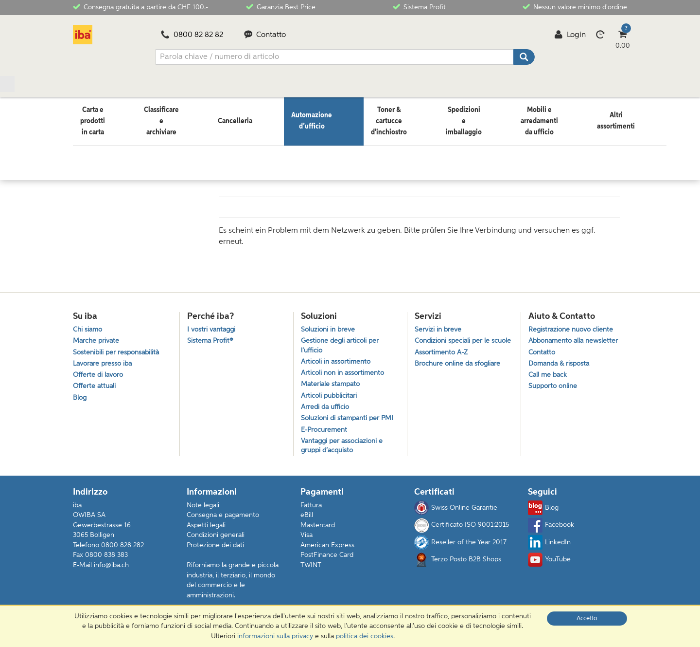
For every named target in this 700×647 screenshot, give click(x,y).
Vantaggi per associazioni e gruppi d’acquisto (344, 450)
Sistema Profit (419, 6)
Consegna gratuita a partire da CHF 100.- (140, 6)
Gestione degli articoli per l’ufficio (342, 341)
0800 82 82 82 (192, 35)
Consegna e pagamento (223, 520)
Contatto (265, 35)
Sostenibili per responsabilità (118, 347)
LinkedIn (549, 547)
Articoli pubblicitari (330, 395)
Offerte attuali (95, 384)
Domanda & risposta (561, 360)
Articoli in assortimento (337, 358)
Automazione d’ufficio (133, 144)
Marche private (97, 335)
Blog (80, 397)
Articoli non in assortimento (345, 370)
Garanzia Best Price (280, 6)
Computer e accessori (207, 144)
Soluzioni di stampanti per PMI (350, 420)
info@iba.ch (111, 570)
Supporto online (554, 384)
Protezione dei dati (215, 550)
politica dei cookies (364, 636)
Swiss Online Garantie (455, 513)
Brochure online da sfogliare (460, 370)
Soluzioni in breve (329, 323)
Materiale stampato (332, 383)
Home (82, 144)
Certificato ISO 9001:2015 (461, 530)
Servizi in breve (439, 323)
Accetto (587, 618)
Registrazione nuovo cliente (573, 323)
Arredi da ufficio (326, 407)
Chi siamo (89, 323)
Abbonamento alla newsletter (576, 335)
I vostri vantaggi (213, 323)
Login (570, 35)
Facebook (551, 530)
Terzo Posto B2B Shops (457, 564)
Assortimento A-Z (443, 358)
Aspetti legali (206, 530)
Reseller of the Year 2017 (460, 547)
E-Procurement (325, 432)
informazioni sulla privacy (275, 636)
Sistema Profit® (211, 335)
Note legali (203, 510)
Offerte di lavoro (99, 372)
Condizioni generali (216, 540)
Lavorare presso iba (104, 360)
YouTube (549, 564)
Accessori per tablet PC (283, 144)
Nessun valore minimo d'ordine (575, 6)
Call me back (548, 372)
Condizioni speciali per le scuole (454, 341)
